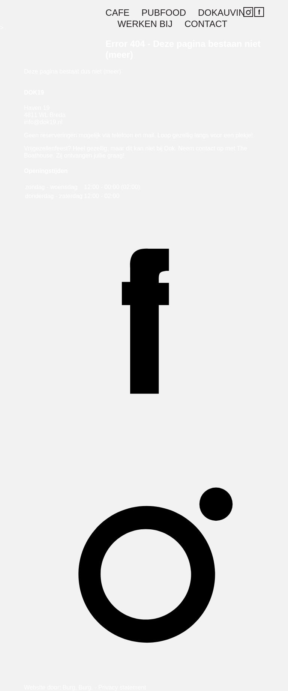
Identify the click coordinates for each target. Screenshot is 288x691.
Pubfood (163, 13)
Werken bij (144, 24)
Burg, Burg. (78, 687)
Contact (205, 24)
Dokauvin (221, 13)
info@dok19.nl (43, 122)
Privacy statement (122, 687)
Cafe (117, 13)
